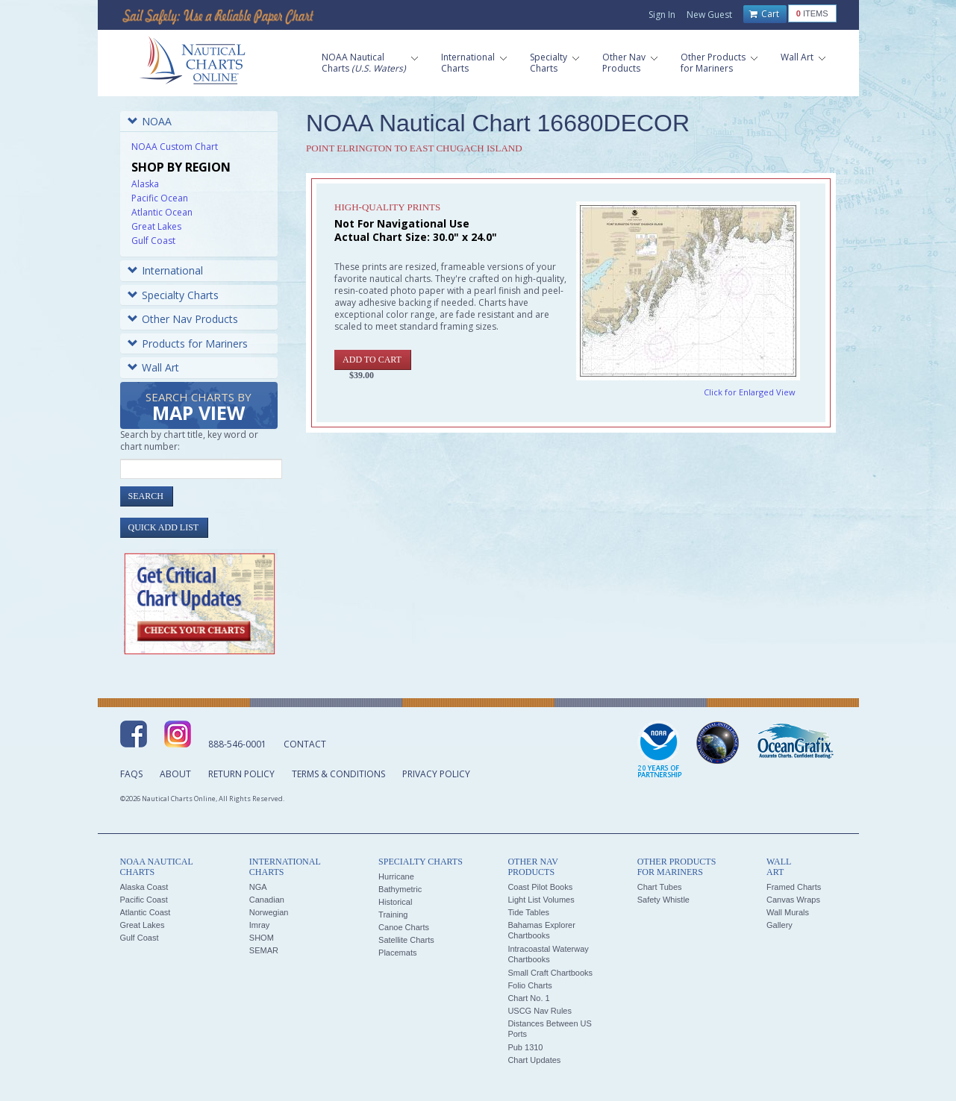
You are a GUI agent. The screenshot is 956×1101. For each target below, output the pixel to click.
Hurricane (396, 876)
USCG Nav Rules (539, 1010)
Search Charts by (199, 407)
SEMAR (263, 950)
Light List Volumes (540, 899)
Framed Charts (793, 886)
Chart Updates (533, 1059)
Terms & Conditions (338, 774)
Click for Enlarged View (750, 392)
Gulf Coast (153, 240)
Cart (764, 14)
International (165, 270)
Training (392, 914)
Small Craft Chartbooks (550, 972)
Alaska (145, 184)
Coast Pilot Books (539, 886)
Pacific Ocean (159, 198)
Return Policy (241, 774)
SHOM (261, 937)
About (175, 774)
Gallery (779, 924)
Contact (305, 744)
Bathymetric (400, 889)
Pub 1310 (525, 1047)
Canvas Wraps (793, 899)
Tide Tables (528, 912)
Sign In (662, 14)
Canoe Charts (403, 927)
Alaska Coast (144, 886)
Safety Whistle (663, 899)
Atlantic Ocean (162, 212)
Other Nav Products (183, 319)
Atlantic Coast (145, 912)
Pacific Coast (144, 899)
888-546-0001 (237, 744)
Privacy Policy (436, 774)
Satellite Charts (406, 939)
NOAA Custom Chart (174, 146)
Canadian (266, 899)
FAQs (131, 774)
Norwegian (269, 912)
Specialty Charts (173, 295)
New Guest (709, 14)
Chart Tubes (659, 886)
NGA (258, 886)
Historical (395, 901)
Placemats (397, 952)
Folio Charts (529, 985)
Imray (259, 924)
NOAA (150, 121)
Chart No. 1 (528, 998)
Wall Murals (787, 912)
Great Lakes (156, 226)
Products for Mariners (188, 343)
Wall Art (153, 367)
